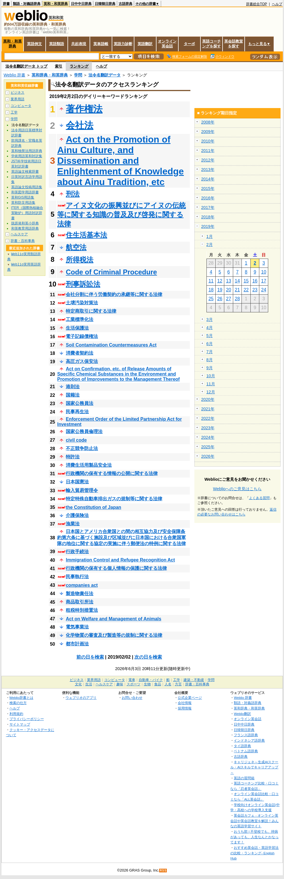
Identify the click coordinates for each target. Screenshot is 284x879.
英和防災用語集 (23, 203)
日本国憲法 (77, 481)
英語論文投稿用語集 (26, 187)
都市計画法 (77, 643)
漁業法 (73, 523)
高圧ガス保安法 (82, 361)
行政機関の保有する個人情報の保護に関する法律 (116, 568)
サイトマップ (19, 724)
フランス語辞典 (246, 735)
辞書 (6, 3)
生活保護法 (77, 328)
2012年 (208, 160)
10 (263, 272)
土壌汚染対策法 (82, 302)
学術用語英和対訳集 (26, 156)
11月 (210, 384)
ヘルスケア (19, 234)
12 (219, 280)
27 (228, 298)
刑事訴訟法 (83, 284)
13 (228, 280)
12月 (210, 392)
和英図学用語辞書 (25, 192)
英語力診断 (123, 44)
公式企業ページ (190, 697)
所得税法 (79, 259)
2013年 (208, 169)
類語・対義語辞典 (26, 3)
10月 (210, 376)
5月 (209, 335)
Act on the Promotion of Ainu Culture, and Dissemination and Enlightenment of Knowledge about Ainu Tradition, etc (120, 160)
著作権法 (84, 109)
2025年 (208, 447)
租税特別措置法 (82, 610)
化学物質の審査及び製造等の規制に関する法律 (114, 635)
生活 (88, 684)
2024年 (208, 437)
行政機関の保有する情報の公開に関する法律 (112, 473)
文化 (78, 684)
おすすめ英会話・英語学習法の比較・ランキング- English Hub (254, 853)
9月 (209, 368)
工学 (14, 112)
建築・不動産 (193, 680)
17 (263, 280)
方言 (178, 684)
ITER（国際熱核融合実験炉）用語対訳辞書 (27, 213)
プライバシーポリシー (26, 719)
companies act (82, 585)
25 (211, 298)
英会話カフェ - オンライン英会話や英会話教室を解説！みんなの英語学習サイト (254, 820)
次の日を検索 (148, 657)
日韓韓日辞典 (105, 3)
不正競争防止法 (82, 448)
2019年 (208, 226)
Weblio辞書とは (21, 697)
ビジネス (17, 93)
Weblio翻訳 (242, 713)
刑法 (73, 194)
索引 (58, 66)
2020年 (208, 399)
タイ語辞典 (242, 746)
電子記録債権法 (82, 336)
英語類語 (56, 44)
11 (211, 280)
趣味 (119, 684)
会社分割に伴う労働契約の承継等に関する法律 (114, 294)
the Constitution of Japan (93, 507)
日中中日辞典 (81, 3)
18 (211, 289)
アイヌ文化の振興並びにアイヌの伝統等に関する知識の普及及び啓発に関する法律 (121, 214)
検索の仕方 (18, 703)
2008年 (208, 122)
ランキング (79, 66)
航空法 (76, 247)
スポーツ (133, 684)
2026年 (208, 456)
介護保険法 (77, 515)
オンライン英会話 (167, 43)
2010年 (208, 141)
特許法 (73, 456)
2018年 (208, 217)
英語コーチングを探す (211, 43)
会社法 (79, 125)
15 (246, 280)
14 (237, 280)
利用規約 (16, 713)
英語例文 (34, 44)
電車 (131, 680)
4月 (209, 327)
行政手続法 (77, 551)
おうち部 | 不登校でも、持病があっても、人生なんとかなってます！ (254, 837)
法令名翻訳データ (104, 75)
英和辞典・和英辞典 (50, 75)
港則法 (73, 386)
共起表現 (78, 44)
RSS (163, 870)
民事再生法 (77, 411)
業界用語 (17, 99)
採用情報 (185, 708)
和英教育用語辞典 (25, 228)
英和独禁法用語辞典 (26, 151)
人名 (168, 684)
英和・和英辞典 (56, 3)
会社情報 (185, 703)
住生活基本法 (86, 235)
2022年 (208, 418)
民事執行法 (77, 576)
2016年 (208, 198)
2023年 (208, 428)
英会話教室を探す (233, 43)
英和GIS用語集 (22, 197)
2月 (209, 244)
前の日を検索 (90, 657)
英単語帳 (100, 44)
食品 (157, 684)
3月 (209, 319)
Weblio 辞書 (15, 75)
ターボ (189, 44)
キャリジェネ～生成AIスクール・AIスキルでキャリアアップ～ (254, 767)
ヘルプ (277, 4)
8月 (209, 359)
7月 (209, 351)
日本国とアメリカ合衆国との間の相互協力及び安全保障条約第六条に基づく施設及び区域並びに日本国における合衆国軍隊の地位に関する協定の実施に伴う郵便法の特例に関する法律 (121, 537)
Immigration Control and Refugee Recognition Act (120, 559)
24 (263, 289)
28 (237, 298)
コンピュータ (21, 106)
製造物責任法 (79, 593)
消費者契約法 (79, 353)
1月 (209, 236)
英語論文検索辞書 (25, 172)
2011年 (208, 150)
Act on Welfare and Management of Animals (113, 618)
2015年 (208, 188)
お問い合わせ (132, 697)
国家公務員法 (79, 403)
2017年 (208, 207)
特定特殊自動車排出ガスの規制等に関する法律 (114, 498)
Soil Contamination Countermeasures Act (111, 345)
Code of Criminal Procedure (111, 272)
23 (255, 289)
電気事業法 (77, 626)
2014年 (208, 179)
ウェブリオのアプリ (80, 697)
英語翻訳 (145, 44)
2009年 (208, 131)
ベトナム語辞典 (246, 751)
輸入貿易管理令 (82, 490)
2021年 (208, 409)
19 (219, 289)
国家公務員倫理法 (84, 431)
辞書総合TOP (256, 4)
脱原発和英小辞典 (25, 223)
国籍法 (73, 395)
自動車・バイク (151, 680)
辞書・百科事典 (23, 241)
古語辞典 (125, 3)
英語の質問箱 (244, 778)
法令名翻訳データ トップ (26, 66)
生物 (147, 684)
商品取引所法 (79, 601)
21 (237, 289)
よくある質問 (259, 498)
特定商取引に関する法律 (91, 311)
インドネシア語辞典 (249, 740)
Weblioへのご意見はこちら (237, 488)
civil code (76, 440)
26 (219, 298)
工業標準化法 (79, 319)
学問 (78, 75)
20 (228, 289)
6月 (209, 343)
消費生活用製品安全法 (89, 465)
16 (255, 280)
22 (246, 289)
